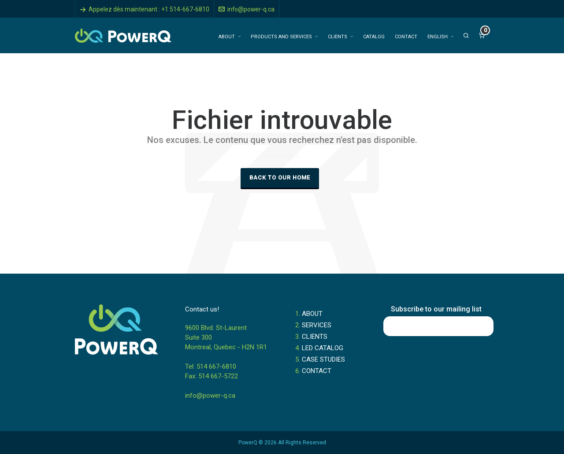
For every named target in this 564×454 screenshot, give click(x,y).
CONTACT (316, 371)
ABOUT (312, 314)
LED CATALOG (322, 348)
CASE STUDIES (323, 359)
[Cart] (481, 35)
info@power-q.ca (247, 9)
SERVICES (316, 325)
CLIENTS (314, 336)
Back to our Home (279, 177)
